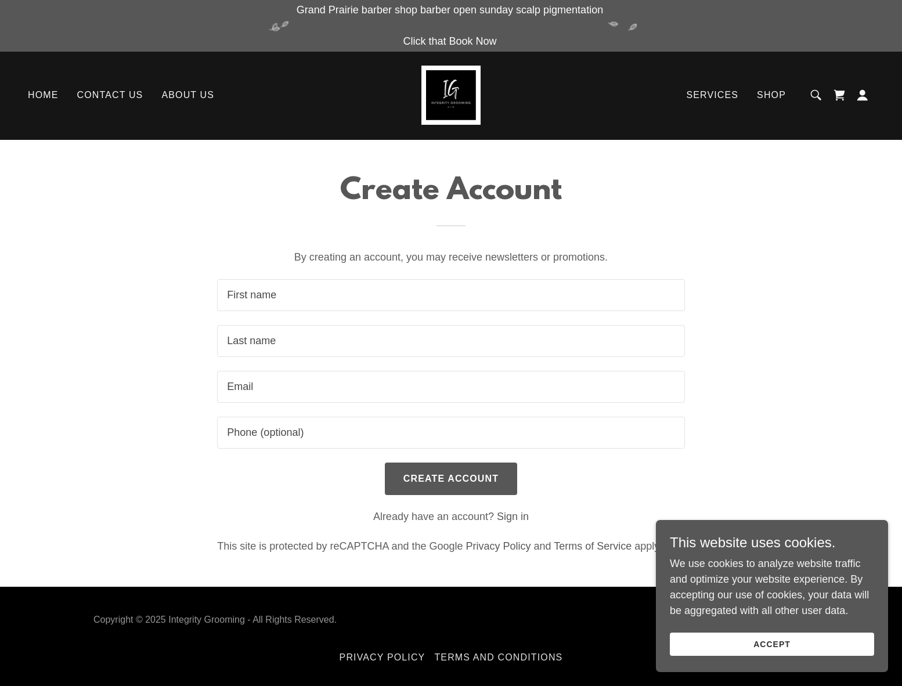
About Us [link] (187, 95)
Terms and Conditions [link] (498, 657)
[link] (451, 95)
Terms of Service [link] (593, 546)
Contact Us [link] (110, 95)
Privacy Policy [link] (498, 546)
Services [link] (712, 95)
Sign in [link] (513, 516)
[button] (862, 95)
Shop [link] (771, 95)
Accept (772, 644)
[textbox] (450, 295)
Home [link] (43, 95)
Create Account (451, 478)
